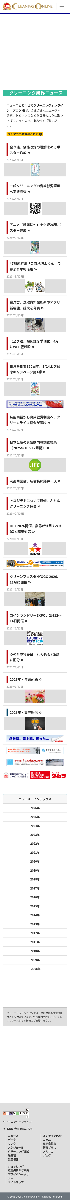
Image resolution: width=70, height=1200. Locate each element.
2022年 (35, 843)
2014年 (35, 915)
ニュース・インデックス (35, 799)
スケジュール (16, 1147)
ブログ (47, 1155)
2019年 (35, 870)
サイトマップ (16, 1182)
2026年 (35, 808)
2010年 (35, 951)
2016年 (35, 897)
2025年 (35, 817)
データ (12, 1139)
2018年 (35, 879)
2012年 (35, 933)
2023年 (35, 835)
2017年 (35, 888)
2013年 (35, 924)
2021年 (35, 852)
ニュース (13, 1135)
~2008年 (35, 969)
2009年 (35, 960)
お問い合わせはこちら (18, 1129)
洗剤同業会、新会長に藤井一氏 (35, 480)
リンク (12, 1143)
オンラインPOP (52, 1135)
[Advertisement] (35, 51)
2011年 (35, 942)
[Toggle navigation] (62, 6)
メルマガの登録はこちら (25, 134)
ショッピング (16, 1166)
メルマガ (48, 1151)
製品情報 (13, 1159)
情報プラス (49, 1147)
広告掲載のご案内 (18, 1170)
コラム (47, 1139)
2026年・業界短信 (26, 712)
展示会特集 (49, 1143)
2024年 (35, 826)
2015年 (35, 906)
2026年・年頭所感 (26, 679)
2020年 (35, 861)
